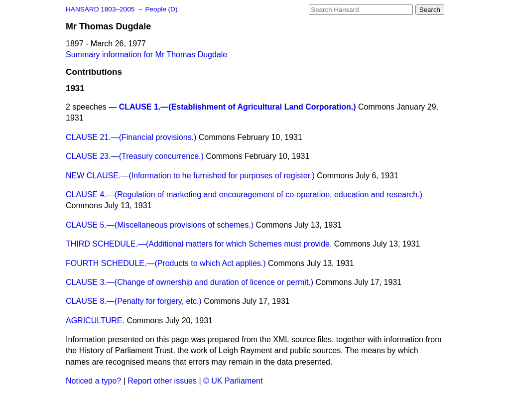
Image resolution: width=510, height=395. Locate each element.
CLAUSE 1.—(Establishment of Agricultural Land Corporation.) (237, 107)
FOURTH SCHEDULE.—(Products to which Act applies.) (166, 263)
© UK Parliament (232, 381)
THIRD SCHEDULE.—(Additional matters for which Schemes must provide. (199, 244)
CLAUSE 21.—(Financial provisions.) (131, 137)
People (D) (161, 9)
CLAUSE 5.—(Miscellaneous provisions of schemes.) (160, 225)
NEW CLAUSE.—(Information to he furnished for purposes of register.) (190, 175)
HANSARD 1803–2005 (100, 9)
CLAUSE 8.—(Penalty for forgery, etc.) (134, 301)
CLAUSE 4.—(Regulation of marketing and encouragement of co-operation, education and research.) (244, 194)
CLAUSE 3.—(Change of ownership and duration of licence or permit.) (189, 282)
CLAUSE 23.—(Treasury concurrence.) (135, 156)
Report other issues (162, 381)
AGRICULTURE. (95, 320)
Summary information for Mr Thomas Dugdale (146, 54)
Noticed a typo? (93, 381)
